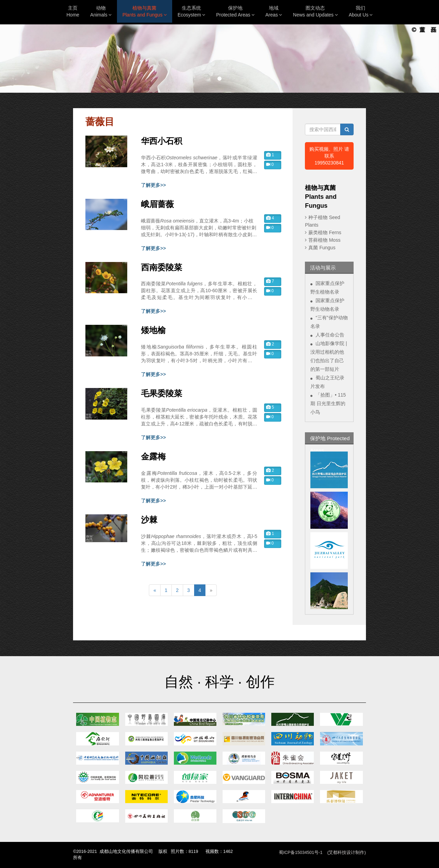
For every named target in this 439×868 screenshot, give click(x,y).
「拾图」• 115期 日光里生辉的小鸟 (328, 403)
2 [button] (270, 344)
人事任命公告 (330, 335)
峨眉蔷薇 (157, 204)
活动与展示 (323, 268)
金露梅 (153, 456)
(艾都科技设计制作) (346, 852)
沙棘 (149, 519)
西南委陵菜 (161, 267)
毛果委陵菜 (161, 393)
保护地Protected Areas (235, 11)
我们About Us (361, 11)
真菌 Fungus (321, 247)
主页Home (73, 11)
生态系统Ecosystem (191, 11)
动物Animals (100, 11)
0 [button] (270, 164)
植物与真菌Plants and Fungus (144, 11)
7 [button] (270, 281)
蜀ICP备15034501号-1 (300, 852)
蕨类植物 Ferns (324, 232)
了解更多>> (153, 185)
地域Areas (273, 11)
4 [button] (270, 218)
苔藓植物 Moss (324, 240)
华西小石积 (161, 141)
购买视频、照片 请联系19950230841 (329, 155)
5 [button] (270, 407)
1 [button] (270, 154)
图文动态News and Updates (315, 11)
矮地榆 (153, 330)
